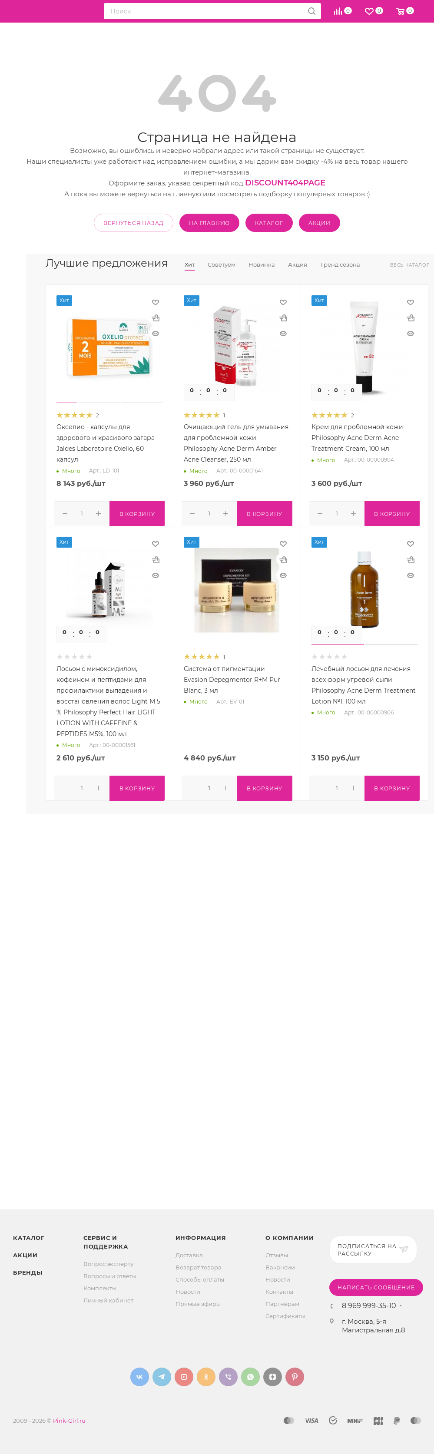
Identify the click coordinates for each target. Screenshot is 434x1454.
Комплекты (99, 1288)
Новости (188, 1291)
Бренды (28, 1272)
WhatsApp (250, 1377)
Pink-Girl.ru (69, 1420)
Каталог (29, 1237)
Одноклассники (206, 1377)
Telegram (161, 1377)
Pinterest (294, 1377)
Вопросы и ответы (109, 1275)
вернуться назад (133, 223)
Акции (25, 1255)
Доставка (189, 1255)
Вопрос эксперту (108, 1263)
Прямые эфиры (198, 1303)
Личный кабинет (108, 1300)
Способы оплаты (200, 1279)
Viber (228, 1377)
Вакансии (280, 1267)
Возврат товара (199, 1267)
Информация (201, 1237)
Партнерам (282, 1303)
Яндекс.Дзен (272, 1377)
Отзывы (276, 1255)
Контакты (279, 1291)
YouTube (184, 1377)
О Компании (289, 1237)
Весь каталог (410, 265)
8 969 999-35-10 (369, 1305)
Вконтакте (139, 1377)
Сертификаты (285, 1315)
